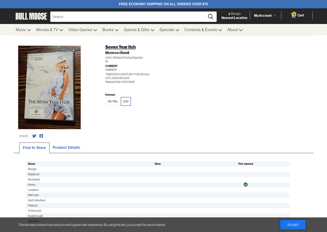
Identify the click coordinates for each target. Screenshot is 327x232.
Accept (292, 224)
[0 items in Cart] (296, 16)
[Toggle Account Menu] (274, 15)
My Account (263, 15)
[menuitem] (23, 29)
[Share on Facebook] (41, 136)
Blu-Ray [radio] (113, 101)
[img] (246, 185)
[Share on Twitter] (34, 136)
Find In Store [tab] (34, 148)
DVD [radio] (125, 101)
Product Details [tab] (66, 147)
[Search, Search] (128, 17)
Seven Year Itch (120, 47)
